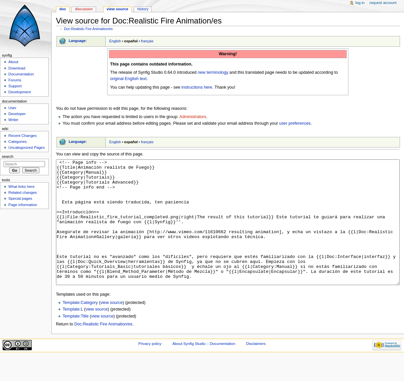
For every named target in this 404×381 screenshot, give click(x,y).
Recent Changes (22, 136)
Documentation (21, 74)
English (115, 41)
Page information (22, 205)
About (13, 62)
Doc (62, 9)
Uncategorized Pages (26, 147)
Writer (13, 120)
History (142, 9)
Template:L (73, 334)
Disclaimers (256, 368)
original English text (128, 78)
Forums (14, 80)
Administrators (192, 116)
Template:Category (80, 327)
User (12, 108)
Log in (360, 3)
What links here (21, 187)
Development (19, 92)
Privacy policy (150, 368)
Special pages (20, 198)
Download (16, 68)
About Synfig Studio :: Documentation (203, 368)
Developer (16, 114)
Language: (78, 41)
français (147, 41)
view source (111, 327)
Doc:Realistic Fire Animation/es (88, 29)
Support (15, 86)
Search (8, 156)
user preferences (295, 123)
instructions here (196, 87)
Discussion (84, 9)
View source (117, 9)
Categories (17, 142)
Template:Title (76, 341)
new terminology (213, 72)
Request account (383, 3)
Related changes (22, 192)
